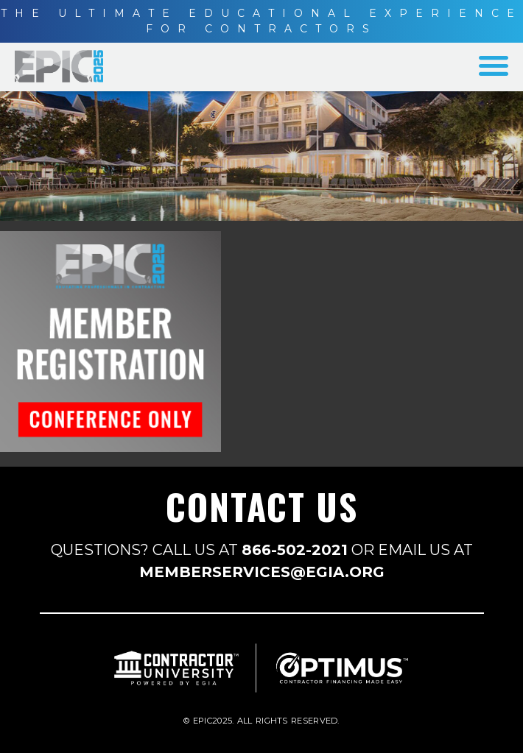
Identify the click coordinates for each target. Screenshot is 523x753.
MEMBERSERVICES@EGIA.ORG (262, 572)
